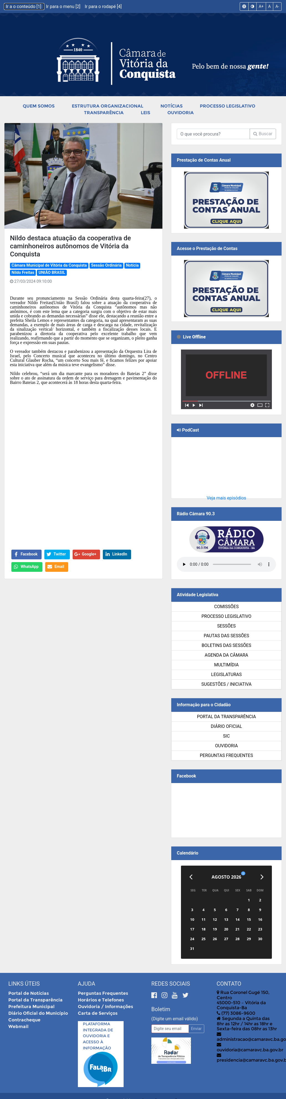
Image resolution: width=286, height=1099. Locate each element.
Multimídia (226, 664)
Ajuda (86, 983)
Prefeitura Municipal (31, 1006)
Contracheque (24, 1019)
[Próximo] (262, 877)
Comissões (226, 606)
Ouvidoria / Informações (105, 1006)
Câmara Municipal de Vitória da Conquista (49, 265)
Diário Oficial (226, 726)
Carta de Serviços (98, 1013)
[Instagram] (165, 995)
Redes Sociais (170, 983)
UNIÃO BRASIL (52, 272)
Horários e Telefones (101, 1000)
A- (277, 6)
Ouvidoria (180, 112)
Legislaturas (226, 674)
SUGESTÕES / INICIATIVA (226, 684)
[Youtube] (175, 995)
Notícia (132, 265)
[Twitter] (185, 995)
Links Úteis (24, 983)
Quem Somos (39, 106)
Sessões (226, 626)
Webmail (18, 1026)
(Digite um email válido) (174, 1018)
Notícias (171, 106)
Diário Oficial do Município (38, 1013)
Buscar (262, 133)
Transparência (104, 112)
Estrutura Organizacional (107, 106)
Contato (229, 983)
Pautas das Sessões (226, 635)
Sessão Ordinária (106, 265)
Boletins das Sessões (226, 645)
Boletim (160, 1009)
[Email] (170, 1028)
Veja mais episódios (226, 498)
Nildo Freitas (23, 272)
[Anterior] (190, 877)
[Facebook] (155, 995)
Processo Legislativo (227, 106)
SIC (226, 736)
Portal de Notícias (28, 993)
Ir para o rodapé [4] (103, 6)
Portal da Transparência (226, 716)
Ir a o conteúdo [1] (24, 6)
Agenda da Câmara (226, 655)
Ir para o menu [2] (63, 6)
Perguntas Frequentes (226, 755)
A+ (261, 6)
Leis (145, 112)
